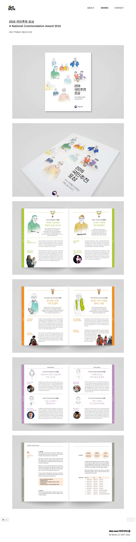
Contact (119, 7)
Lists (4, 520)
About (90, 7)
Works (104, 7)
